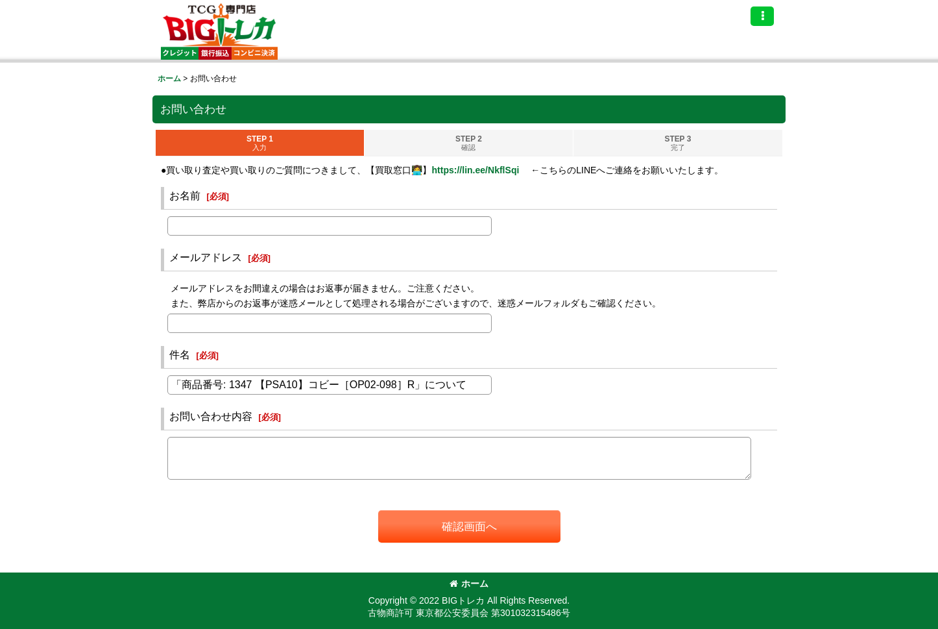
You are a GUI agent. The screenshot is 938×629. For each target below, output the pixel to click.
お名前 (184, 195)
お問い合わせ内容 (210, 416)
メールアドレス (205, 257)
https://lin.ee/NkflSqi (475, 170)
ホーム (469, 583)
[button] (762, 16)
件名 (179, 354)
